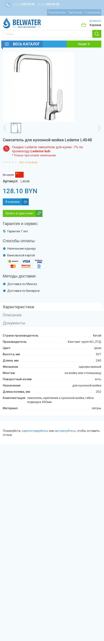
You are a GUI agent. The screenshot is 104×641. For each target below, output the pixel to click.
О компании (92, 12)
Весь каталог (26, 44)
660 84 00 (48, 4)
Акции (82, 44)
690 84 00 (23, 4)
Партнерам (75, 12)
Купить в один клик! (19, 213)
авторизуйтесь (65, 431)
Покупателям (57, 12)
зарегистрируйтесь (34, 431)
